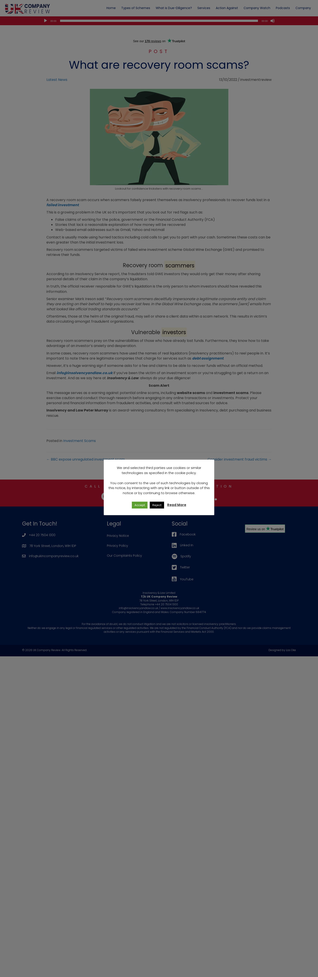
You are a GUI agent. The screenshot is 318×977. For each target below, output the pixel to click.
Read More (176, 505)
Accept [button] (139, 505)
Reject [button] (156, 505)
